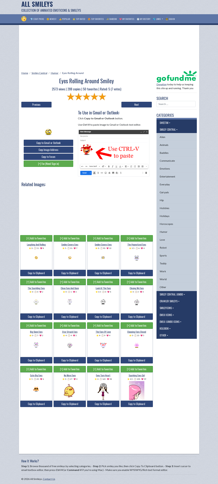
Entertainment (167, 176)
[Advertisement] (139, 7)
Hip (162, 200)
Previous (36, 105)
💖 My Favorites (126, 19)
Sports (163, 255)
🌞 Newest (51, 19)
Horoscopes (166, 223)
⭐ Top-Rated (79, 19)
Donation (162, 84)
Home (24, 72)
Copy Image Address (48, 150)
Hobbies (164, 208)
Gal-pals (164, 192)
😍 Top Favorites (96, 19)
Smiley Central (39, 72)
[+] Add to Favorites (36, 238)
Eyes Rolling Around (73, 72)
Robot (163, 247)
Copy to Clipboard (36, 273)
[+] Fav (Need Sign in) (48, 164)
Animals (164, 144)
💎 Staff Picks (37, 19)
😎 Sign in (170, 19)
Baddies (164, 152)
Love (162, 239)
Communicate (167, 160)
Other (163, 287)
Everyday (165, 184)
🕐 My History (143, 19)
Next (136, 105)
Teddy (163, 263)
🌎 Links (157, 19)
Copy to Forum (48, 157)
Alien (162, 136)
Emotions (165, 168)
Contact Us (49, 478)
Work (163, 271)
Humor (54, 72)
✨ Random (111, 19)
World (163, 279)
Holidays (164, 215)
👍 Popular (64, 19)
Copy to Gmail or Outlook (48, 143)
